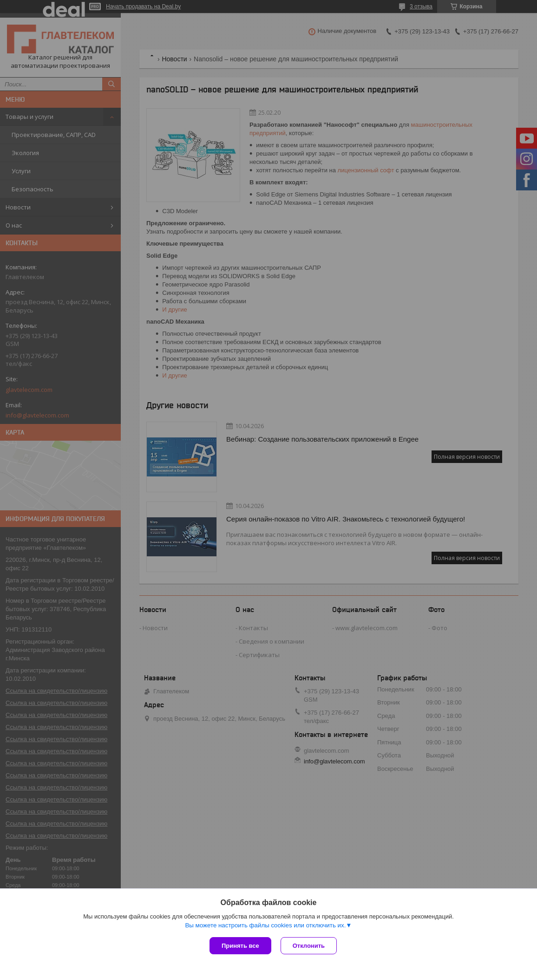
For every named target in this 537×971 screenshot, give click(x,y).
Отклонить (309, 945)
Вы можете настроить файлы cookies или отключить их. (265, 925)
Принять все (240, 945)
